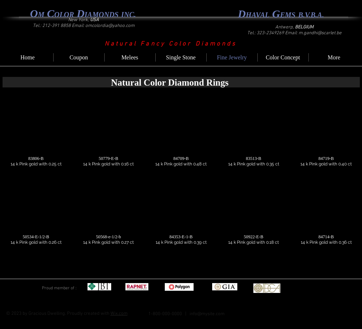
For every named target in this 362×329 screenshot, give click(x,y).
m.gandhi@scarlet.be (320, 33)
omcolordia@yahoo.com (110, 26)
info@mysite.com (207, 314)
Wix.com (119, 314)
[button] (36, 136)
